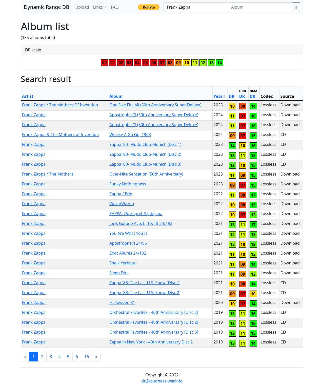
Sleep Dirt (118, 273)
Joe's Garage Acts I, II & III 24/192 (140, 223)
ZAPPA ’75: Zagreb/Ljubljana (135, 213)
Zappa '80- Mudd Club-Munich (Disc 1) (145, 144)
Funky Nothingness (127, 184)
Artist (27, 96)
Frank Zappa (34, 115)
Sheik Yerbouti (123, 263)
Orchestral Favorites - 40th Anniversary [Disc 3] (153, 332)
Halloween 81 (122, 302)
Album (116, 96)
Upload (82, 7)
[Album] (260, 7)
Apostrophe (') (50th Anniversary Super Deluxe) (153, 115)
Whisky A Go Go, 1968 (130, 134)
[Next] (96, 356)
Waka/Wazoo (121, 203)
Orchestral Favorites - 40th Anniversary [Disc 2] (153, 312)
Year (219, 96)
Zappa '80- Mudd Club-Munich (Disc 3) (145, 164)
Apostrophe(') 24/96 (128, 243)
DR (231, 96)
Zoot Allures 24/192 (127, 253)
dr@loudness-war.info (162, 381)
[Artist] (196, 7)
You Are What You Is (128, 233)
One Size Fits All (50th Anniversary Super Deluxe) (155, 105)
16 (86, 356)
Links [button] (98, 7)
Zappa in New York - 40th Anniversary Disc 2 (151, 342)
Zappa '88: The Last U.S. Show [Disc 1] (144, 282)
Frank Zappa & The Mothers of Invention (60, 134)
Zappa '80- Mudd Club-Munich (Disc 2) (145, 154)
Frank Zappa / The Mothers (47, 174)
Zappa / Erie (120, 194)
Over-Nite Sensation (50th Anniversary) (146, 174)
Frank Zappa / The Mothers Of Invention (60, 105)
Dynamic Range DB (46, 7)
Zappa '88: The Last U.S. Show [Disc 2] (144, 292)
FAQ (114, 7)
